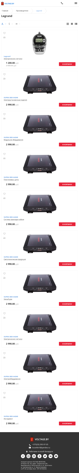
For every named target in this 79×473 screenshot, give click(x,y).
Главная (5, 11)
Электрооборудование (12, 379)
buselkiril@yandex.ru (41, 447)
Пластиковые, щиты (11, 180)
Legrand (7, 56)
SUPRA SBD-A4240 (11, 97)
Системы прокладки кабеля (14, 219)
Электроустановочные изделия (15, 100)
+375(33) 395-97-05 (40, 444)
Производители (22, 11)
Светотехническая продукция (15, 259)
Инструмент (8, 419)
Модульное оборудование (13, 140)
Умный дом (8, 299)
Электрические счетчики (13, 59)
